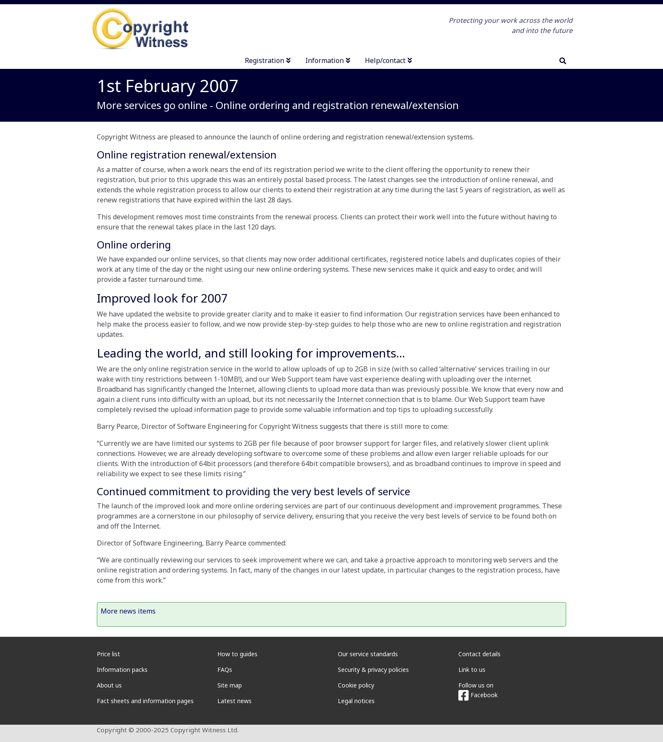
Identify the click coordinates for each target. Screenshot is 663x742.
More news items (128, 611)
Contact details (479, 654)
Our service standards (368, 654)
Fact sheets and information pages (145, 701)
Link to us (471, 670)
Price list (108, 654)
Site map (229, 685)
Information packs (122, 670)
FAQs (224, 670)
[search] (562, 60)
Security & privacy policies (373, 670)
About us (109, 685)
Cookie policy (356, 685)
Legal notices (356, 701)
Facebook (478, 695)
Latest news (234, 701)
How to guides (237, 654)
